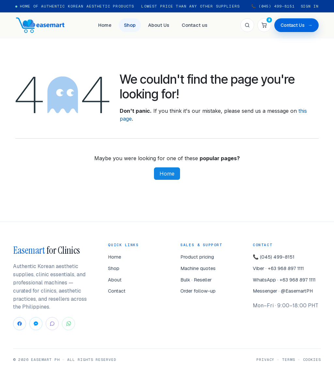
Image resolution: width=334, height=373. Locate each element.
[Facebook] (19, 323)
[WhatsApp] (68, 323)
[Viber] (52, 323)
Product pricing (197, 257)
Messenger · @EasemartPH (283, 291)
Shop (130, 25)
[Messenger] (35, 323)
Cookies (312, 359)
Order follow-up (198, 291)
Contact (117, 291)
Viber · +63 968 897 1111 (278, 268)
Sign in (310, 6)
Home (105, 25)
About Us (158, 25)
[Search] (247, 25)
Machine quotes (198, 268)
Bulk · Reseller (196, 280)
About (115, 280)
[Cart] (264, 25)
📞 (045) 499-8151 (273, 6)
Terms (288, 359)
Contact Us (296, 25)
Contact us (194, 25)
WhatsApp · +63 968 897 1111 (284, 280)
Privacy (265, 359)
